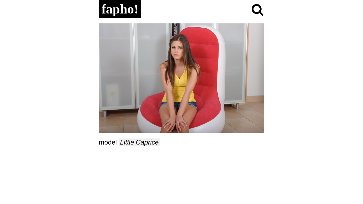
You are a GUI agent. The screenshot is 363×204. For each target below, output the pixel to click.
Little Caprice (139, 142)
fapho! (120, 9)
